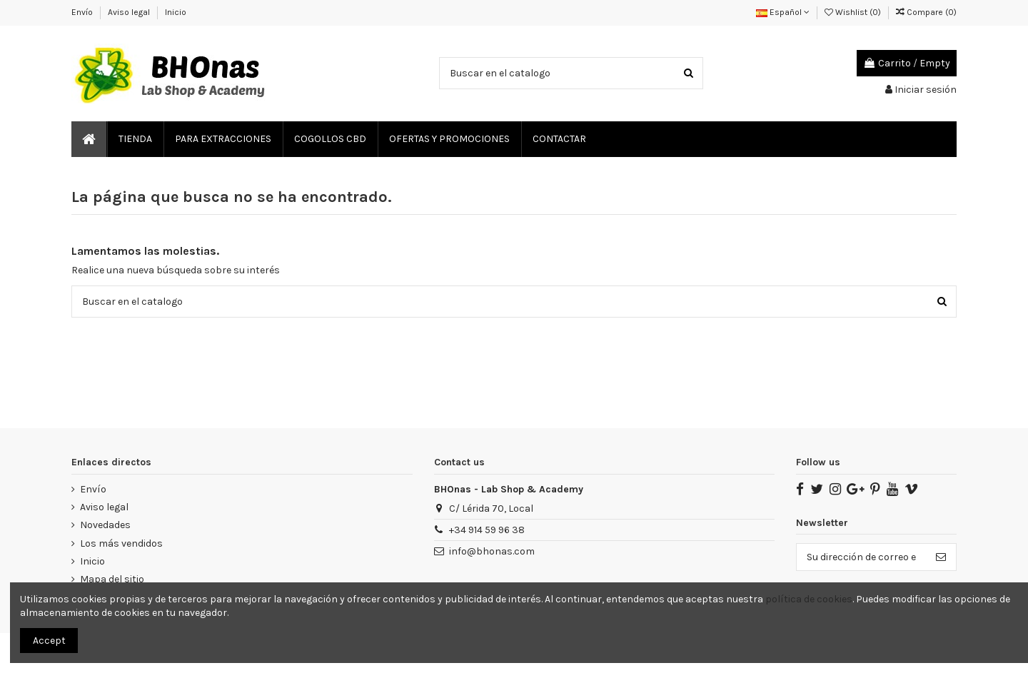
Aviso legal (130, 12)
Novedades (105, 525)
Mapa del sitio (112, 579)
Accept (49, 640)
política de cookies (808, 599)
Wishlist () (854, 12)
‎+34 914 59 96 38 (487, 530)
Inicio (175, 12)
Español (783, 12)
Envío (83, 12)
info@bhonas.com (492, 551)
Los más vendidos (121, 543)
